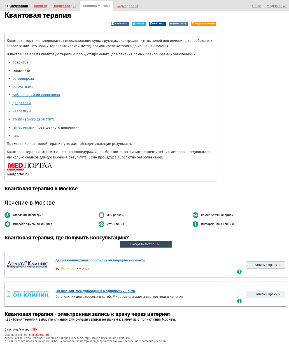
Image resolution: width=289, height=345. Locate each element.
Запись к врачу (266, 265)
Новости (40, 6)
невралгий (21, 111)
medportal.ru (40, 334)
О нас (256, 6)
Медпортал (19, 6)
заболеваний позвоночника (36, 95)
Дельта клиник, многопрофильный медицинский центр (100, 260)
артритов (20, 62)
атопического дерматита (33, 119)
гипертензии (23, 127)
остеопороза (23, 78)
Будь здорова (127, 6)
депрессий (21, 103)
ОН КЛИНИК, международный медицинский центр (95, 291)
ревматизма (22, 87)
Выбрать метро (145, 244)
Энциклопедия (64, 6)
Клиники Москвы (96, 6)
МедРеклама (277, 6)
